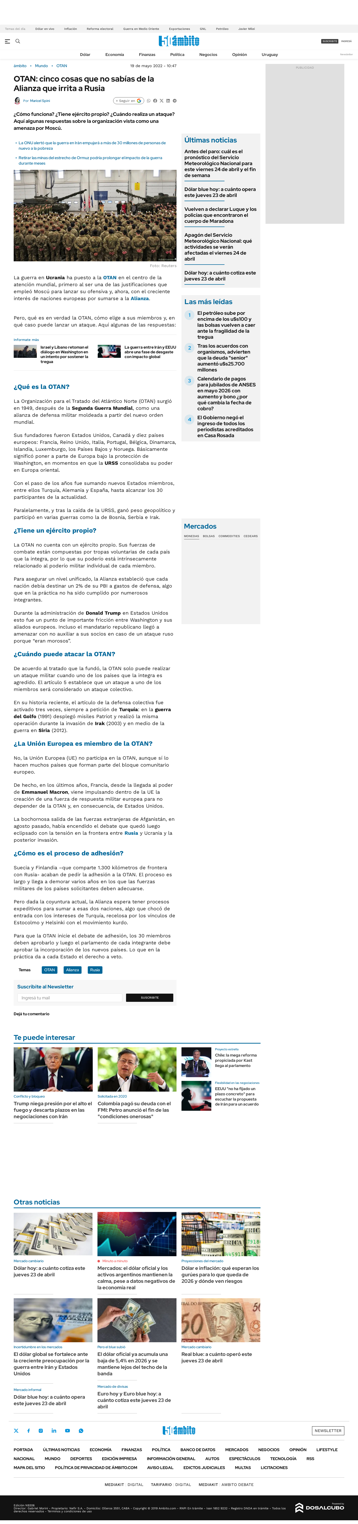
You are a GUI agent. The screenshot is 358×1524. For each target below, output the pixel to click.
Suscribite (150, 997)
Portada (23, 1449)
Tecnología (283, 1458)
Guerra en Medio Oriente (141, 29)
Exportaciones (179, 29)
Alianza (140, 298)
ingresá (346, 41)
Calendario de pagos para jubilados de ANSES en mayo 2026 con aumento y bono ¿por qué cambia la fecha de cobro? (226, 393)
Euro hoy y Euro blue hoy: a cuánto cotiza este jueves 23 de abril (134, 1400)
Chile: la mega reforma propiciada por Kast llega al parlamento (236, 1060)
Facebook (28, 1431)
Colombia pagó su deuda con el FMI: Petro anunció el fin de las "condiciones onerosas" (134, 1110)
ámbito (20, 66)
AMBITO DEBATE (226, 1484)
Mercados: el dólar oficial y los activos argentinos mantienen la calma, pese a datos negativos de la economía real (136, 1278)
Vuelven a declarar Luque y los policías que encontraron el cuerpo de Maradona (220, 215)
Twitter (16, 1431)
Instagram (41, 1431)
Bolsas (209, 536)
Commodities (229, 536)
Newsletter (346, 54)
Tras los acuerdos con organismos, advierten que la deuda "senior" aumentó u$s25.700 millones (223, 358)
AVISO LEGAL (160, 1467)
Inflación (70, 29)
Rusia (131, 833)
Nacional (24, 1458)
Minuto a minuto (115, 1261)
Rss (310, 1458)
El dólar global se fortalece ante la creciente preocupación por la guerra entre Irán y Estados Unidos (51, 1364)
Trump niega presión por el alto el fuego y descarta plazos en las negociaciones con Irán (53, 1110)
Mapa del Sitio (29, 1467)
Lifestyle (327, 1449)
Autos (212, 1458)
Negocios (208, 54)
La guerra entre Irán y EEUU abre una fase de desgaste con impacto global (150, 352)
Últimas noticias (61, 1449)
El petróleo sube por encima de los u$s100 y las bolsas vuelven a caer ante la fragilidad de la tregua (226, 325)
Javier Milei (246, 29)
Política (177, 54)
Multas (243, 1467)
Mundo (41, 66)
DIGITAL (124, 1484)
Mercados (236, 1449)
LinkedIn (54, 1431)
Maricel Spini (40, 100)
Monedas (191, 536)
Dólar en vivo (44, 29)
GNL (203, 29)
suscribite (330, 41)
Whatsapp (81, 1431)
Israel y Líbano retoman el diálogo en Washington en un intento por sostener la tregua (64, 354)
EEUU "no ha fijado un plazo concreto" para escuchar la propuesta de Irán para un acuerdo (237, 1096)
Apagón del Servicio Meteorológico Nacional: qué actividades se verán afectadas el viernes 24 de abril (218, 247)
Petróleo (222, 29)
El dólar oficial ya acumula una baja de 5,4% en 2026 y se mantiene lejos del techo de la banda (132, 1364)
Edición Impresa (119, 1458)
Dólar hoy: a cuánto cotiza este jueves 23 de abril (220, 276)
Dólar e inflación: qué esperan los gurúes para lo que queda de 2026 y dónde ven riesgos (220, 1274)
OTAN (61, 66)
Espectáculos (244, 1458)
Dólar (85, 54)
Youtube (67, 1430)
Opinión (239, 54)
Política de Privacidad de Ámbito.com (96, 1467)
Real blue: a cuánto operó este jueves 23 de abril (216, 1357)
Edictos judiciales (204, 1467)
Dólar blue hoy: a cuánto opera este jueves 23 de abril (220, 192)
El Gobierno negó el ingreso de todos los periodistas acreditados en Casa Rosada (225, 426)
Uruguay (270, 54)
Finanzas (147, 54)
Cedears (251, 536)
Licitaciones (274, 1467)
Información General (171, 1458)
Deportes (81, 1458)
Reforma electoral (100, 29)
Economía (114, 54)
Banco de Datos (197, 1449)
